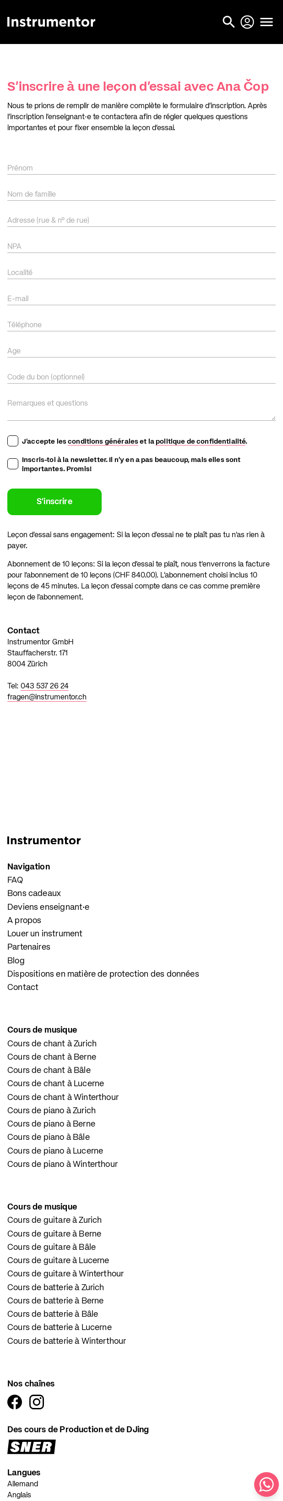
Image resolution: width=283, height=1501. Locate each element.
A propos (24, 921)
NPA (14, 247)
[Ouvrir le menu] (266, 22)
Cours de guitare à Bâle (51, 1247)
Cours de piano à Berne (51, 1124)
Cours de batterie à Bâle (52, 1314)
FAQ (15, 880)
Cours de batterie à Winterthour (66, 1341)
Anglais (19, 1495)
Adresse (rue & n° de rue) (48, 221)
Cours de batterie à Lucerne (59, 1328)
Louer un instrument (44, 934)
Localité (20, 273)
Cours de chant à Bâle (49, 1071)
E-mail (17, 299)
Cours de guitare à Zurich (54, 1220)
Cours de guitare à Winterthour (65, 1274)
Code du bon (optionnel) (46, 377)
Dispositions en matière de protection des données (103, 974)
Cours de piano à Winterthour (62, 1164)
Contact (22, 988)
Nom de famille (31, 194)
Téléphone (24, 325)
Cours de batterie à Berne (55, 1301)
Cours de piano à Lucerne (55, 1151)
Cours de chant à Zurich (52, 1044)
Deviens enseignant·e (48, 907)
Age (14, 351)
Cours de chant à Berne (51, 1057)
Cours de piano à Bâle (48, 1137)
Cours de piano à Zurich (51, 1111)
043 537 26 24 (45, 686)
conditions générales (103, 441)
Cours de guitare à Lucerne (58, 1261)
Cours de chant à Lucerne (55, 1084)
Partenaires (28, 947)
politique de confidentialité (200, 441)
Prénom (20, 168)
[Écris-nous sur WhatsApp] (266, 1484)
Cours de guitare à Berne (54, 1234)
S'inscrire (54, 502)
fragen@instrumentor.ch (47, 697)
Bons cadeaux (34, 894)
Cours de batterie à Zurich (55, 1288)
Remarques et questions (47, 403)
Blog (16, 961)
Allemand (22, 1484)
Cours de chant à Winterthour (63, 1098)
